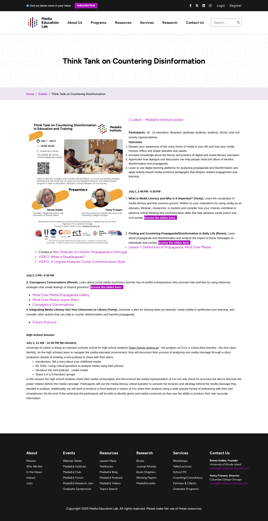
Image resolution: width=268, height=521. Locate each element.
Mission (31, 461)
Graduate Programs (185, 489)
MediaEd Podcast (111, 477)
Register (236, 5)
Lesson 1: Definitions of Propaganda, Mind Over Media (170, 247)
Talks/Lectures (182, 466)
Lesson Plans (108, 461)
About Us (74, 22)
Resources (123, 22)
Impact (31, 477)
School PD (179, 472)
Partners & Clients (184, 483)
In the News (34, 472)
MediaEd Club (72, 472)
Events (42, 94)
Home (30, 94)
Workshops (180, 461)
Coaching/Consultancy (188, 477)
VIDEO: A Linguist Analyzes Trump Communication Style (82, 262)
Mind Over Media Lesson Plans (55, 300)
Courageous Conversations (53, 304)
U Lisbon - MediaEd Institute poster (156, 120)
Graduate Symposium (77, 489)
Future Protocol (44, 322)
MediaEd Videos (110, 483)
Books (140, 461)
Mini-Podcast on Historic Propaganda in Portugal (90, 252)
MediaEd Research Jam (78, 483)
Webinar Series (72, 461)
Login (221, 5)
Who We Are (34, 466)
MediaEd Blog (109, 472)
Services (147, 22)
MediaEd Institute (74, 466)
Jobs (29, 483)
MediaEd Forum (73, 477)
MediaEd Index (145, 483)
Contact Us (195, 22)
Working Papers (146, 477)
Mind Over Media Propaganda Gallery (61, 295)
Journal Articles (146, 466)
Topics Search (109, 489)
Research (169, 22)
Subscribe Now (86, 5)
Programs (98, 22)
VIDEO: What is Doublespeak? (62, 257)
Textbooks (106, 466)
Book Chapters (146, 472)
